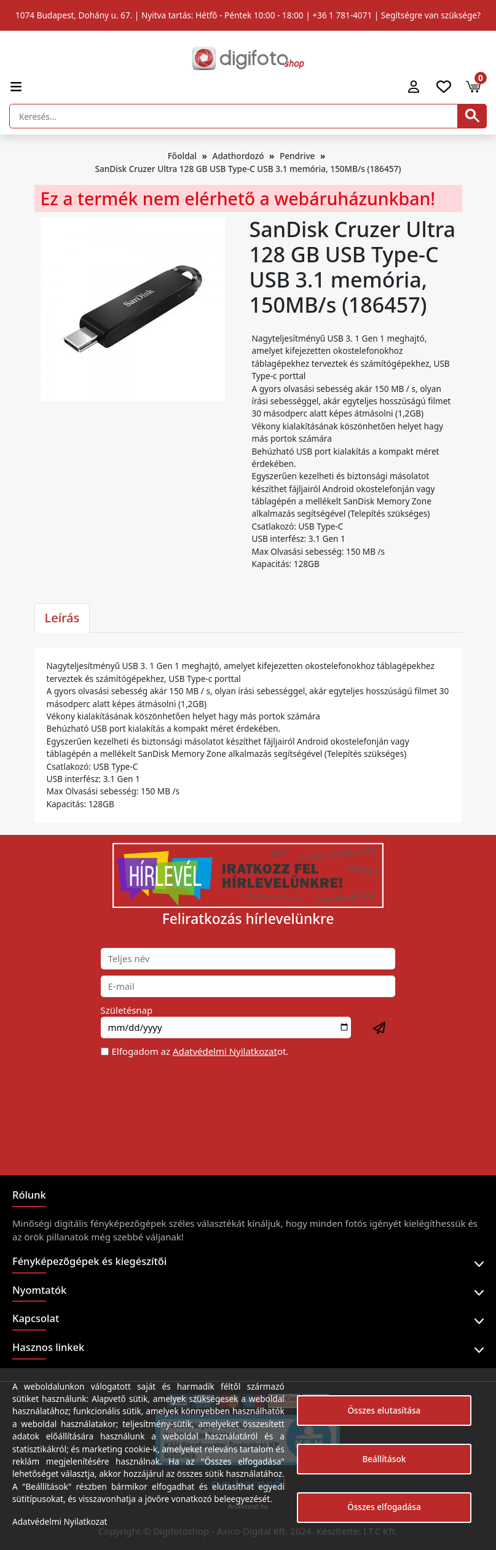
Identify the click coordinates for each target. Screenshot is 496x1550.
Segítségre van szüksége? (431, 15)
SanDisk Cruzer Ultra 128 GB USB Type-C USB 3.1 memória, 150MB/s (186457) (248, 168)
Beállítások (384, 1459)
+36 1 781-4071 (342, 15)
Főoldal (182, 156)
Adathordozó (238, 156)
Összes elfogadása (384, 1507)
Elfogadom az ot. (200, 1051)
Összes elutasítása (383, 1410)
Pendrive (297, 156)
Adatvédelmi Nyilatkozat (225, 1051)
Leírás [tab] (62, 617)
